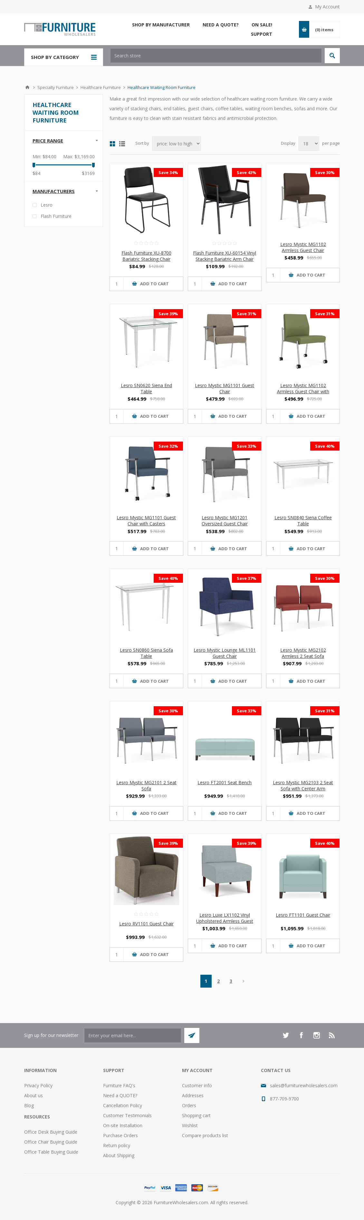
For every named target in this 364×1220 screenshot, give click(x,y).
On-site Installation (122, 1125)
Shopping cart (196, 1115)
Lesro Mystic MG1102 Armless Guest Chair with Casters (303, 391)
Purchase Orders (120, 1135)
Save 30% (325, 172)
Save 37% (246, 578)
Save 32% (168, 446)
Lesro (47, 205)
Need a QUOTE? (120, 1095)
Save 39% (168, 314)
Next (243, 981)
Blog (29, 1105)
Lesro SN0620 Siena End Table (146, 388)
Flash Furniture (56, 216)
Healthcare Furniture (101, 87)
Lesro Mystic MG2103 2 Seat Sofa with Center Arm (303, 785)
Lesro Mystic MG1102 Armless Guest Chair (303, 247)
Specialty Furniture (55, 87)
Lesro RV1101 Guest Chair (146, 924)
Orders (189, 1105)
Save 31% (246, 314)
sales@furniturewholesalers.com (304, 1085)
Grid (112, 143)
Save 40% (325, 446)
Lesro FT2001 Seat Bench (224, 782)
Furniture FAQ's (119, 1085)
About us (33, 1095)
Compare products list (205, 1135)
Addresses (193, 1095)
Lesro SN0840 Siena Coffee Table (303, 520)
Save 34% (168, 172)
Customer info (197, 1085)
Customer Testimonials (127, 1115)
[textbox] (215, 56)
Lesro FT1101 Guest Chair (303, 915)
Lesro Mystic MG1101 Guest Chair (224, 388)
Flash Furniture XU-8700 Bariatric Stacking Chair (146, 256)
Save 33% (246, 446)
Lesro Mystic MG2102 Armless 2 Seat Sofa (303, 653)
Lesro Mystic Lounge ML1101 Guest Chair (225, 653)
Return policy (116, 1145)
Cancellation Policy (122, 1105)
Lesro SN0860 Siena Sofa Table (146, 653)
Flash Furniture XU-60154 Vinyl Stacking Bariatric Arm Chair (224, 256)
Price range (48, 140)
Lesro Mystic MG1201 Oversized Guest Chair (225, 520)
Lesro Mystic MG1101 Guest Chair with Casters (146, 520)
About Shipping (118, 1155)
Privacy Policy (38, 1085)
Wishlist (190, 1125)
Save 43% (246, 172)
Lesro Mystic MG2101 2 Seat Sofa (146, 785)
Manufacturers (54, 191)
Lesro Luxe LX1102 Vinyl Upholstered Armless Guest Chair (224, 921)
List (122, 143)
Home (27, 87)
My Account (327, 7)
